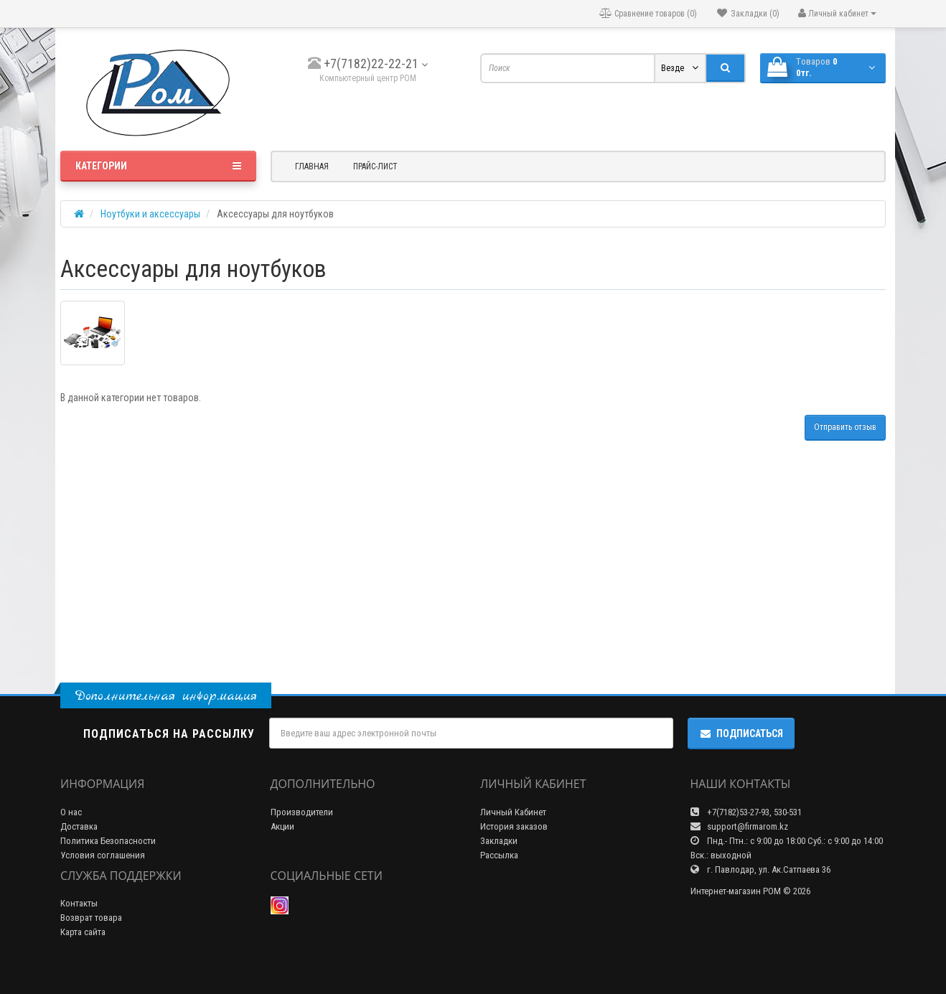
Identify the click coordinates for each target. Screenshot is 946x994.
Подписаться (741, 733)
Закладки (499, 840)
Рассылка (499, 855)
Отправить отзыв (845, 427)
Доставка (79, 826)
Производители (302, 812)
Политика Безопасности (108, 840)
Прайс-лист (375, 166)
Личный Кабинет (513, 812)
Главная (312, 166)
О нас (71, 812)
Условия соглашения (102, 855)
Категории (158, 166)
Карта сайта (83, 932)
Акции (282, 826)
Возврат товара (91, 917)
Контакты (79, 903)
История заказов (514, 826)
